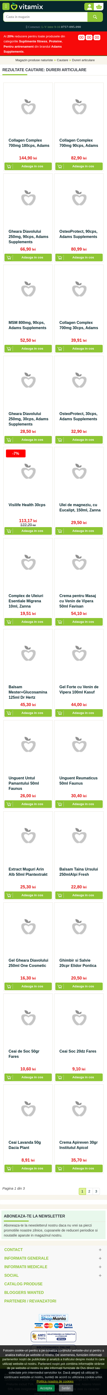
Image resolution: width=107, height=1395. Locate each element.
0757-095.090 (71, 27)
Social (11, 1275)
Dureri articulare (83, 60)
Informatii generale (26, 1258)
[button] (89, 7)
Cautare (62, 60)
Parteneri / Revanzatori (30, 1301)
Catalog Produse (23, 1284)
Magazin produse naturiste (34, 60)
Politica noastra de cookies (55, 1381)
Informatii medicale (25, 1267)
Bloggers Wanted (24, 1293)
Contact (13, 1250)
